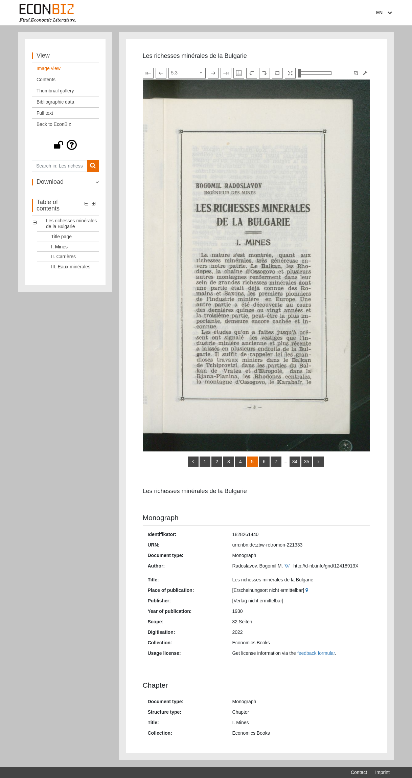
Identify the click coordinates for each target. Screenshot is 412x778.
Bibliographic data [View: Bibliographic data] (55, 102)
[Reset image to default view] (277, 73)
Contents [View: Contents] (46, 79)
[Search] (92, 166)
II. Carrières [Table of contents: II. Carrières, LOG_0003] (63, 256)
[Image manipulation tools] (365, 73)
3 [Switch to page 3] (228, 461)
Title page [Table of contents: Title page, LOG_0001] (61, 236)
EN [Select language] (385, 12)
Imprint (382, 772)
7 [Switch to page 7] (276, 461)
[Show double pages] (239, 73)
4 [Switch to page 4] (240, 461)
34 (295, 461)
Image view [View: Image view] (49, 68)
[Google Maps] (307, 590)
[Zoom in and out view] (314, 73)
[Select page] (187, 73)
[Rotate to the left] (252, 73)
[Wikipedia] (288, 566)
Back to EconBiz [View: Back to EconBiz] (54, 124)
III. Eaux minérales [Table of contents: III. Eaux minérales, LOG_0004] (70, 266)
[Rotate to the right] (264, 73)
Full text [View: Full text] (45, 113)
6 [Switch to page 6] (264, 461)
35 (307, 461)
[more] (318, 462)
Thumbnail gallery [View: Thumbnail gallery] (55, 90)
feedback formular (316, 653)
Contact (359, 772)
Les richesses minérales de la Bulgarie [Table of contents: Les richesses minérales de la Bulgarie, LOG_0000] (71, 223)
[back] (193, 462)
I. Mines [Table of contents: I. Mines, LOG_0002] (59, 246)
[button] (65, 144)
